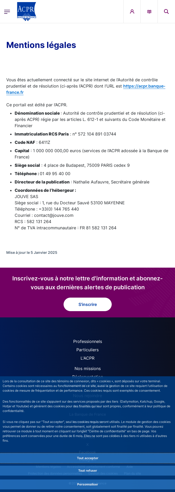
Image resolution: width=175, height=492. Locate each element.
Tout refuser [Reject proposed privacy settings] (87, 470)
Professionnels (87, 341)
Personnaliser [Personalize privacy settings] (87, 484)
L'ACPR (87, 358)
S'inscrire (87, 304)
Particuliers (87, 349)
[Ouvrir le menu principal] (7, 11)
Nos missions (88, 368)
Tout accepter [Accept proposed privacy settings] (87, 458)
